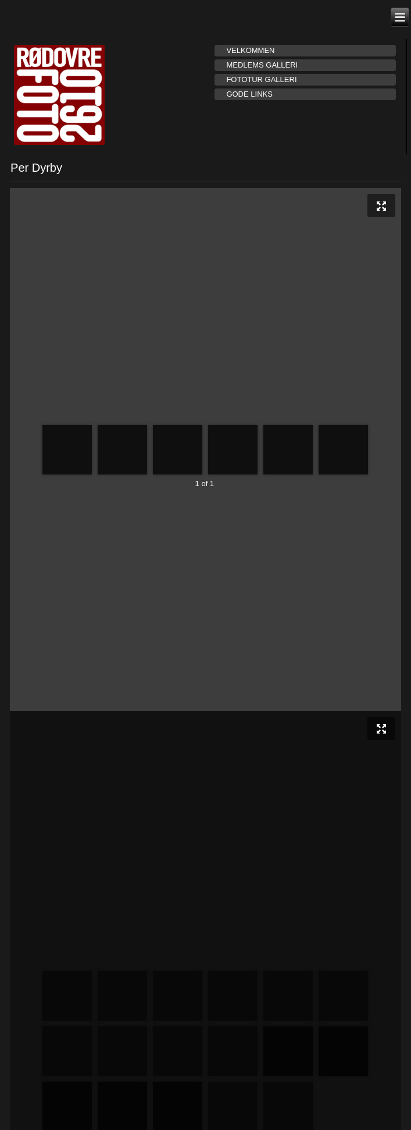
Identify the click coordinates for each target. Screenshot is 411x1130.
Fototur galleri (261, 79)
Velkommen (250, 50)
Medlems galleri (262, 65)
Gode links (249, 94)
